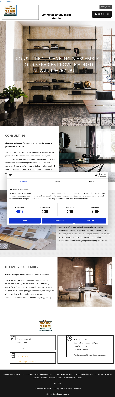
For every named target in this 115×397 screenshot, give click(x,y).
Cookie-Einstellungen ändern (57, 394)
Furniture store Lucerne (12, 374)
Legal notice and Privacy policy (45, 388)
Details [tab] (57, 182)
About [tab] (91, 182)
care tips (57, 383)
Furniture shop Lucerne (50, 374)
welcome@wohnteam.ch (27, 361)
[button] (102, 14)
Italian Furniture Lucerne (72, 378)
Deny (25, 221)
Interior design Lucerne (31, 374)
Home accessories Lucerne (70, 374)
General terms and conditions (70, 388)
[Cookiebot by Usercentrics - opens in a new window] (96, 175)
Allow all (90, 221)
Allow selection (57, 221)
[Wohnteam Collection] (10, 15)
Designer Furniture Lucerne (51, 378)
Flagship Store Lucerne (91, 374)
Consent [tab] (23, 182)
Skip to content (6, 2)
